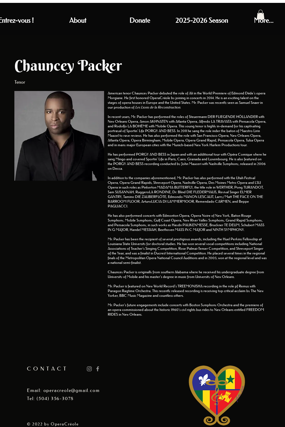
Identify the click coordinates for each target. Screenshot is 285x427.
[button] (260, 14)
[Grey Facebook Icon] (97, 369)
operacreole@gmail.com (71, 390)
